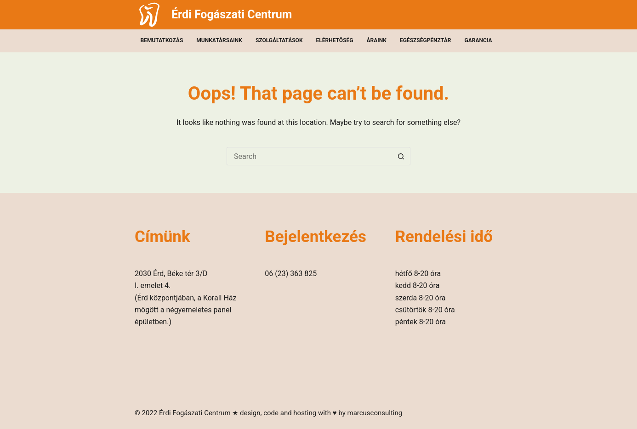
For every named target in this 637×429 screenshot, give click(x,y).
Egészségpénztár (425, 40)
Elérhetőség (334, 40)
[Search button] (401, 156)
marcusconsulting (374, 413)
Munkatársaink (219, 40)
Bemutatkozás (162, 40)
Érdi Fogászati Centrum (231, 14)
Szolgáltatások (279, 40)
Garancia (478, 40)
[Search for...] (309, 156)
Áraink (377, 40)
